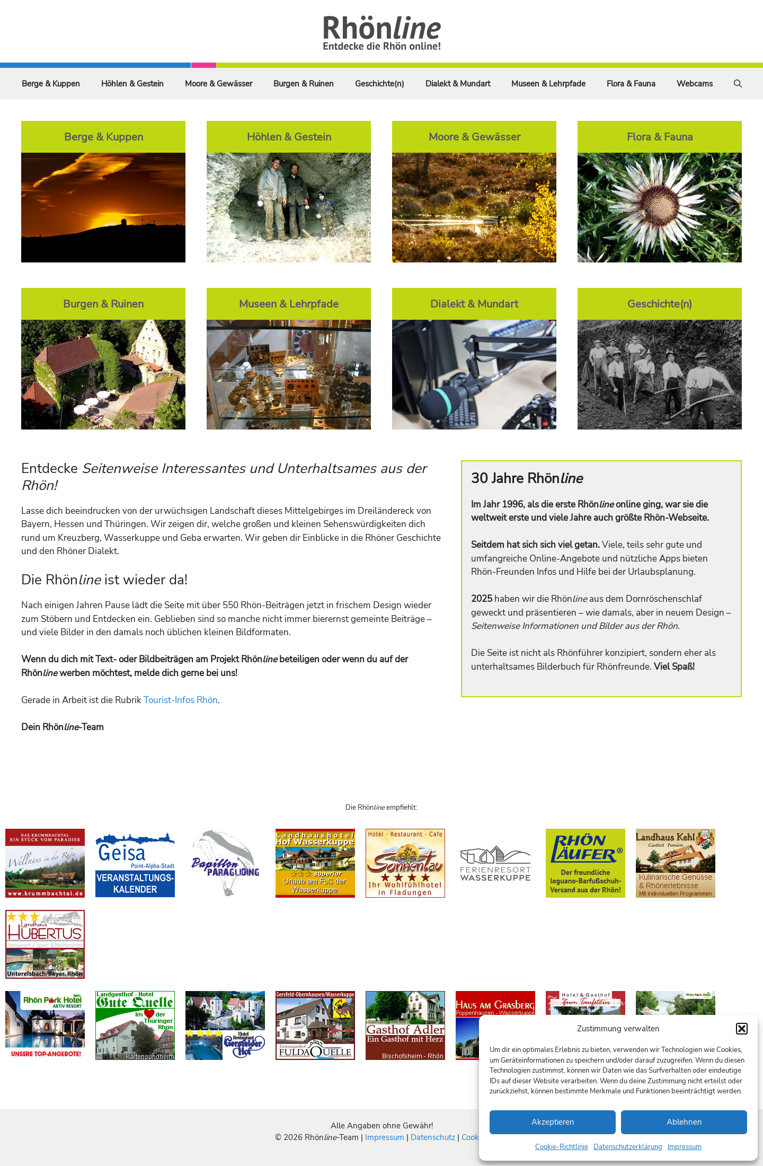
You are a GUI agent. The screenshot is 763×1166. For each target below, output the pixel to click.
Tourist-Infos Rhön (181, 700)
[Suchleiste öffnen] (737, 84)
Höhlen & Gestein (132, 83)
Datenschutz (433, 1137)
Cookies (475, 1137)
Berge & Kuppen (51, 83)
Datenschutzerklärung (627, 1147)
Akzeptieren (552, 1122)
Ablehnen (684, 1122)
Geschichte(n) (379, 83)
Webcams (695, 83)
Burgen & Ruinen (303, 83)
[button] (742, 1028)
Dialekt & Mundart (457, 83)
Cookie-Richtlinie (561, 1147)
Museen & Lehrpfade (548, 83)
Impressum (685, 1147)
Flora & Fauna (631, 83)
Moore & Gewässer (218, 83)
